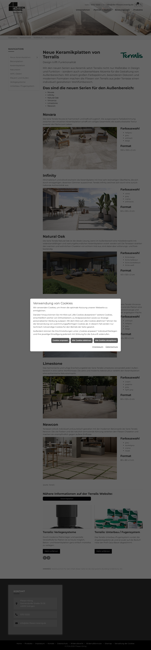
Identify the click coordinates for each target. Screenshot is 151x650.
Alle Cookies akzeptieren (106, 340)
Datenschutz (112, 347)
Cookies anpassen (60, 340)
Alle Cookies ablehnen (81, 340)
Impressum (97, 347)
